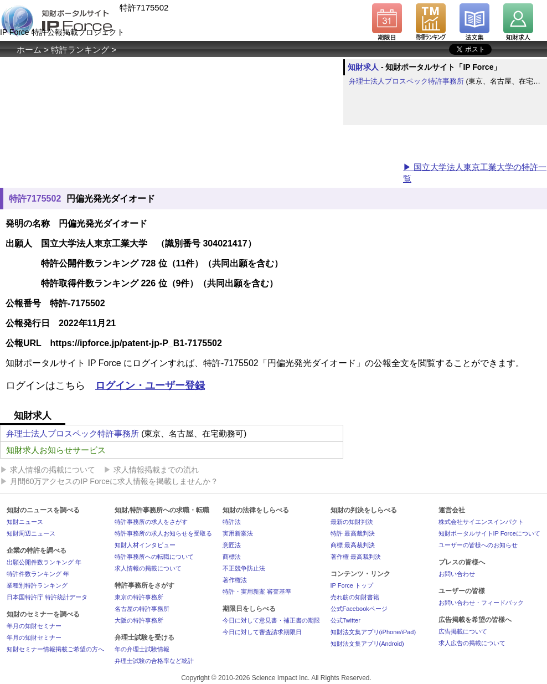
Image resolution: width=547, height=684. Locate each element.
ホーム (29, 49)
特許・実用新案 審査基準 (257, 591)
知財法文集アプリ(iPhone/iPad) (373, 632)
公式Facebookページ (359, 608)
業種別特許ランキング (37, 585)
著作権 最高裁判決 (356, 556)
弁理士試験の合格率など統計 (154, 660)
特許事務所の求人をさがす (151, 521)
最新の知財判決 (352, 521)
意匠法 (232, 545)
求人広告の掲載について (471, 643)
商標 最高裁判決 (353, 545)
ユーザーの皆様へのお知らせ (478, 545)
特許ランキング (80, 49)
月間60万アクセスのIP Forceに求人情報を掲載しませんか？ (114, 481)
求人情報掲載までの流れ (156, 469)
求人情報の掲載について (52, 469)
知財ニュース (25, 521)
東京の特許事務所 (139, 597)
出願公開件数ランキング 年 (44, 562)
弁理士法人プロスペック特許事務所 (406, 81)
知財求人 (363, 67)
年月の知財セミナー (34, 626)
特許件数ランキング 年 (38, 573)
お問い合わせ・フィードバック (481, 602)
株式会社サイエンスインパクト (481, 521)
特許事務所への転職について (154, 556)
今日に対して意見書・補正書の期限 (271, 620)
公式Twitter (345, 620)
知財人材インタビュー (145, 545)
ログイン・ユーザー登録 (150, 385)
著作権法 (235, 580)
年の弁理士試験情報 (142, 649)
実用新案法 (238, 533)
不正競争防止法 (244, 568)
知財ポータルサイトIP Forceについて (489, 533)
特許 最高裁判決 (353, 533)
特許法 (232, 521)
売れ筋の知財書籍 (355, 597)
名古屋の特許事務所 (142, 608)
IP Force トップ (352, 585)
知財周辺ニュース (31, 533)
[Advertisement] (201, 152)
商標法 (232, 556)
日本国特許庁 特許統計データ (47, 597)
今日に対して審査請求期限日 (262, 632)
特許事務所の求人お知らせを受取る (163, 533)
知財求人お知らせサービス (56, 450)
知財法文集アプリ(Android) (367, 643)
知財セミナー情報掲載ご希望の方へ (55, 649)
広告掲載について (462, 631)
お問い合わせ (456, 573)
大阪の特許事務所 (139, 620)
